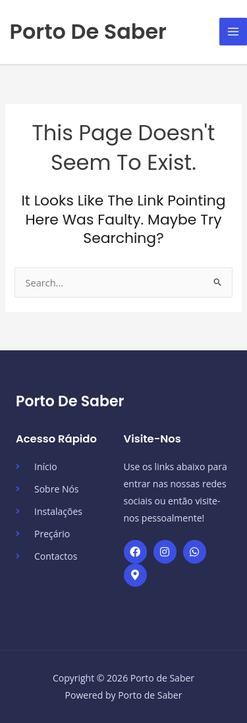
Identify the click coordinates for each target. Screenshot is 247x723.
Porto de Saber (88, 31)
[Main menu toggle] (233, 31)
